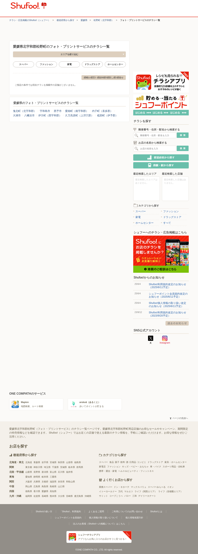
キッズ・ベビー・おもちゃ (135, 466)
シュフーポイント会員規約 (68, 517)
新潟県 (45, 472)
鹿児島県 (78, 496)
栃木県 (71, 467)
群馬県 (79, 467)
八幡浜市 (29, 115)
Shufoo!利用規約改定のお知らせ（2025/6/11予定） (167, 286)
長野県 (36, 472)
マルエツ (128, 491)
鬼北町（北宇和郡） (24, 110)
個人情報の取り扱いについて (103, 517)
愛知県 (28, 477)
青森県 (36, 462)
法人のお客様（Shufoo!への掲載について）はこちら (99, 523)
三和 (134, 496)
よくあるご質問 (96, 511)
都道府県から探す (65, 20)
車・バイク (155, 466)
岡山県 (28, 486)
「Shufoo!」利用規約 (70, 511)
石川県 (61, 472)
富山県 (53, 472)
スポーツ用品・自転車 (174, 466)
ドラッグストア (92, 64)
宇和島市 (45, 110)
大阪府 (28, 481)
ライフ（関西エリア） (146, 491)
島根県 (53, 486)
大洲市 (17, 115)
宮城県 (53, 462)
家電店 (102, 466)
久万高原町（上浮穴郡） (79, 115)
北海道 (28, 462)
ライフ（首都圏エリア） (170, 491)
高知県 (53, 491)
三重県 (53, 477)
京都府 (45, 481)
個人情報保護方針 (134, 517)
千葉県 (55, 467)
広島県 (36, 486)
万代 (120, 491)
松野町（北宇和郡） (104, 20)
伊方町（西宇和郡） (50, 115)
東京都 (28, 467)
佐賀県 (36, 496)
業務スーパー (105, 487)
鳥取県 (45, 486)
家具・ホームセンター (176, 462)
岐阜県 (45, 477)
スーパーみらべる (157, 487)
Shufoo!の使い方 (44, 511)
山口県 (61, 486)
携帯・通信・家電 (108, 471)
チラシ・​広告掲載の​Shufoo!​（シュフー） (29, 20)
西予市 (58, 110)
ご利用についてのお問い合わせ (127, 511)
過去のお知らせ (177, 323)
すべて (166, 222)
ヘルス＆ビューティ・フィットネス (136, 471)
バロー (127, 496)
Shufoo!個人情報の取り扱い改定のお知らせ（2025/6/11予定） (167, 304)
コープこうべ (116, 496)
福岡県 (28, 496)
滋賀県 (53, 481)
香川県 (36, 491)
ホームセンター (115, 64)
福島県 (77, 462)
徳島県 (28, 491)
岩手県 (45, 462)
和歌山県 (70, 481)
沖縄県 (88, 496)
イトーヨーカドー (108, 491)
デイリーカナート (147, 496)
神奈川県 (37, 467)
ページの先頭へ (179, 418)
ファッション (46, 64)
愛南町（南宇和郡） (76, 110)
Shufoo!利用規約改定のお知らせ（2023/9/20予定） (167, 314)
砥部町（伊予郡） (107, 115)
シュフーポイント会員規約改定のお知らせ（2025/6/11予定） (168, 295)
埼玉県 (47, 467)
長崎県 (45, 496)
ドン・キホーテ (121, 487)
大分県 (61, 496)
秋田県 (61, 462)
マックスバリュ (138, 487)
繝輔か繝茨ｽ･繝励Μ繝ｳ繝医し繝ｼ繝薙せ (103, 77)
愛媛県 (84, 20)
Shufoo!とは (156, 511)
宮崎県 (69, 496)
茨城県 (63, 467)
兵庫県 (36, 481)
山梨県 (28, 472)
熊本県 (53, 496)
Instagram (165, 340)
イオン (170, 487)
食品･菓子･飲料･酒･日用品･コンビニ (127, 462)
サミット (103, 496)
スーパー (23, 64)
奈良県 (61, 481)
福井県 (69, 472)
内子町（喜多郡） (102, 110)
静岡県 (36, 477)
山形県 (69, 462)
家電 (69, 64)
